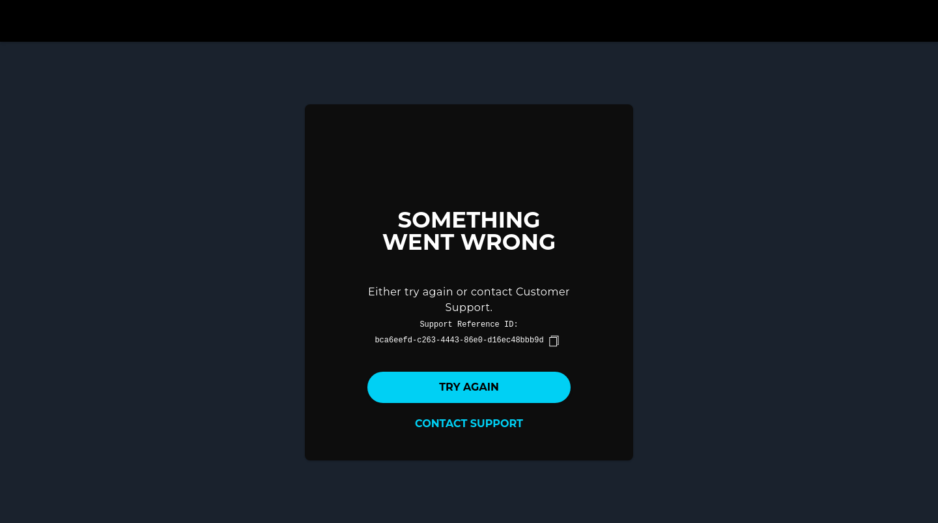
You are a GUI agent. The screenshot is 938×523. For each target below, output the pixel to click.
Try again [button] (469, 387)
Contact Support (469, 423)
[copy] (553, 341)
